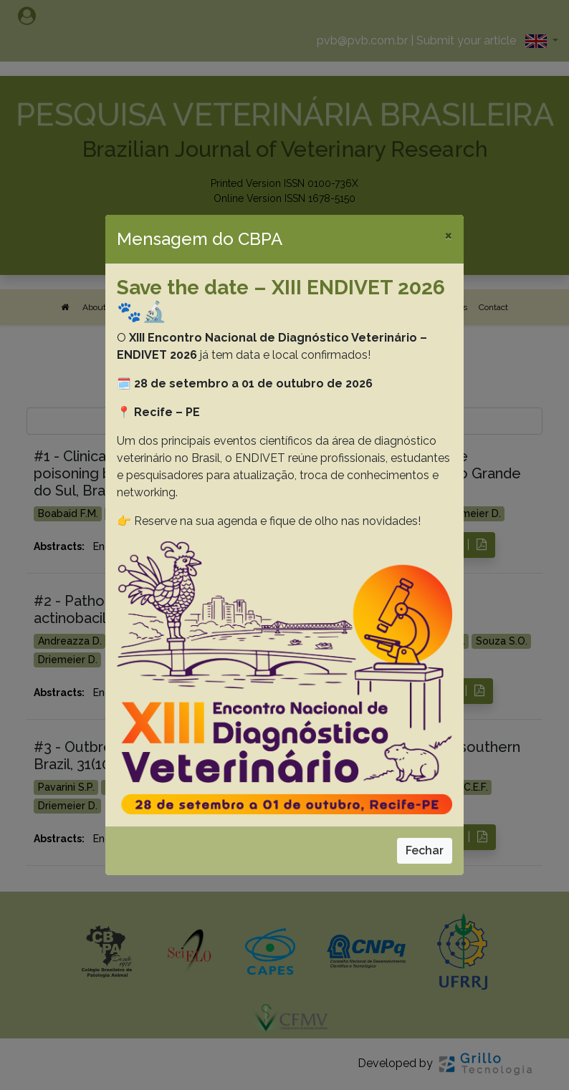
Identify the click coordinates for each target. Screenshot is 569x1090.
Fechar (425, 850)
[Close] (448, 235)
